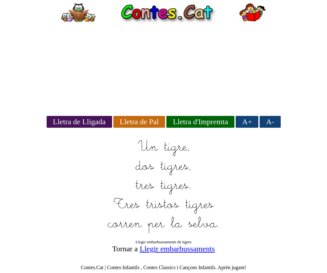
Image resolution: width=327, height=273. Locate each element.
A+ (247, 122)
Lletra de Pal (139, 122)
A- (270, 122)
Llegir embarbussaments (177, 249)
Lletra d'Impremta (200, 122)
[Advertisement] (163, 67)
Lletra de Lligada (79, 122)
